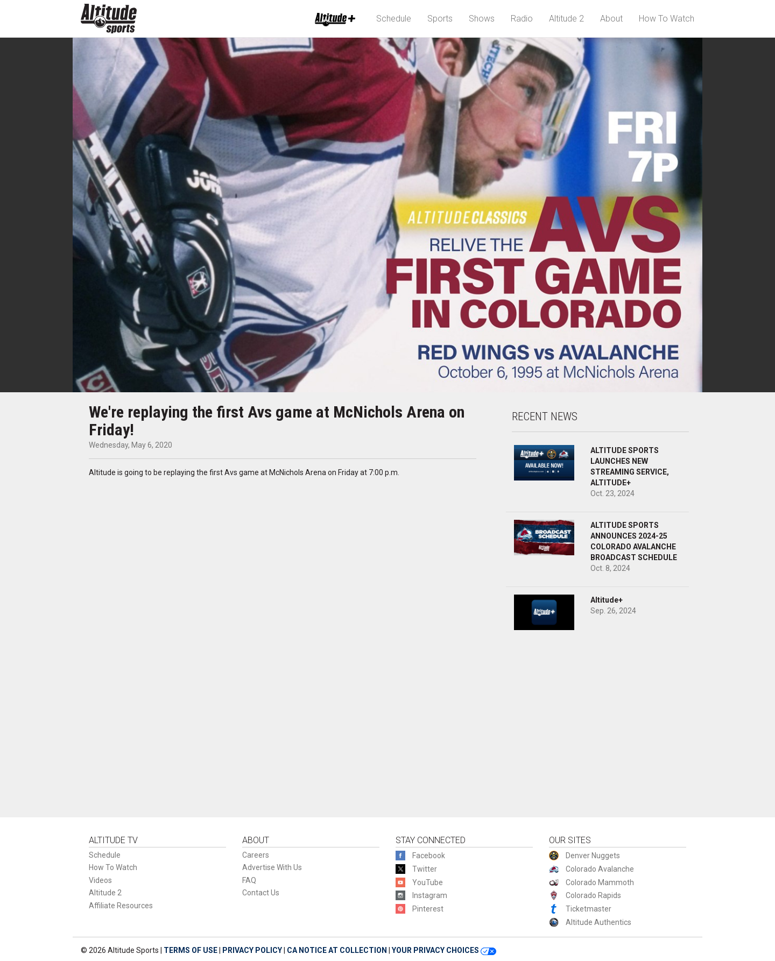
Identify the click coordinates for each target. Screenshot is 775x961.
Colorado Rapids (593, 895)
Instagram (429, 895)
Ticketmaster (588, 909)
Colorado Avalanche (600, 869)
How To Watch (666, 18)
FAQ (249, 880)
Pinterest (427, 909)
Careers (255, 855)
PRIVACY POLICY (252, 950)
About (611, 18)
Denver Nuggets (593, 855)
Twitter (424, 869)
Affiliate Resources (121, 905)
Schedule (393, 18)
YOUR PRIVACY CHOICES (444, 950)
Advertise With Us (272, 867)
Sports (440, 18)
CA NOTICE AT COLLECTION (337, 950)
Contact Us (260, 892)
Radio (522, 18)
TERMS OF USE (190, 950)
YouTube (427, 882)
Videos (100, 880)
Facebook (428, 855)
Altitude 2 (566, 18)
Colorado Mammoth (600, 882)
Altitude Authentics (598, 922)
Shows (482, 18)
